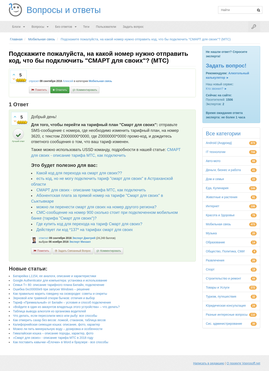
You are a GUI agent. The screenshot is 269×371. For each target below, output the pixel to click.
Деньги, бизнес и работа (223, 170)
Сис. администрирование (224, 323)
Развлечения (215, 260)
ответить (61, 89)
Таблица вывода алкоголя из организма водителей (49, 311)
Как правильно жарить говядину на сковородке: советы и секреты (60, 293)
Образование (215, 242)
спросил (34, 81)
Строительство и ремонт (223, 278)
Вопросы (38, 26)
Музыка (211, 233)
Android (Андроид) (219, 143)
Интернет (212, 206)
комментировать (87, 89)
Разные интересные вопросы (227, 314)
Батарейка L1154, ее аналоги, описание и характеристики (54, 276)
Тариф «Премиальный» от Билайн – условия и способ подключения (62, 302)
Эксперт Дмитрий (83, 238)
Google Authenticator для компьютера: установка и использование (60, 280)
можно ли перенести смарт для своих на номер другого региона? (96, 207)
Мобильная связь (100, 81)
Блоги (16, 26)
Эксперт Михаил (80, 241)
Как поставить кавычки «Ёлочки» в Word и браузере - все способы (60, 342)
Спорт (210, 269)
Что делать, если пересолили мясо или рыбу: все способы (55, 315)
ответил (44, 238)
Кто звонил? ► (216, 88)
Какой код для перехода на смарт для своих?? (79, 173)
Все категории (223, 133)
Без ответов (63, 26)
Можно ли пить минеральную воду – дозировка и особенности (57, 329)
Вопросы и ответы (63, 10)
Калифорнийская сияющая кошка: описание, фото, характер (56, 324)
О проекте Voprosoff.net (243, 363)
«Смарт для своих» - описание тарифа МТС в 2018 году (53, 337)
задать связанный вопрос (74, 250)
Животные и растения (221, 197)
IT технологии (216, 152)
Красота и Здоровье (220, 215)
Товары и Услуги (218, 287)
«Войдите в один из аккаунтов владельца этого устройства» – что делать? (66, 307)
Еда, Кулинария (217, 188)
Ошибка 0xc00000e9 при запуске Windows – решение (51, 289)
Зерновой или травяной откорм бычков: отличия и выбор (54, 298)
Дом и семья (215, 179)
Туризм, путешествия (221, 296)
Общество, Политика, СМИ (225, 251)
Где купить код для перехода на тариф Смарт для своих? (89, 224)
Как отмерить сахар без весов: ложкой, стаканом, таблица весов (59, 320)
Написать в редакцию (208, 363)
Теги (86, 26)
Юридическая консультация (226, 305)
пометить (41, 89)
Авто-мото (213, 161)
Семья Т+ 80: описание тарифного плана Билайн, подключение (58, 285)
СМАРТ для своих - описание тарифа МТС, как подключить (91, 190)
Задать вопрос (133, 26)
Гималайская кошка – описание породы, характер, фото (53, 333)
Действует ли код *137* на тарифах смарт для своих (84, 229)
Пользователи (106, 26)
